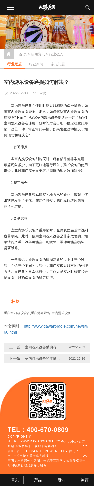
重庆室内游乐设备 (17, 313)
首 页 (23, 54)
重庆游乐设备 (40, 313)
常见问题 (58, 64)
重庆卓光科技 (39, 456)
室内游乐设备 (61, 313)
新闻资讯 (38, 54)
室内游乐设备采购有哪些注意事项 (44, 347)
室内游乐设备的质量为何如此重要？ (44, 358)
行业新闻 (36, 64)
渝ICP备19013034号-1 (25, 451)
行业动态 (56, 54)
